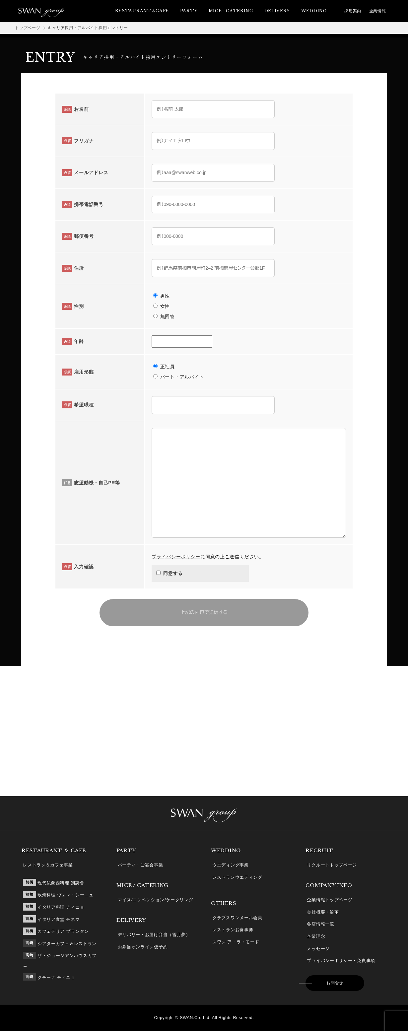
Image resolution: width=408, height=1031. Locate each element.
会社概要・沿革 (323, 912)
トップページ (27, 28)
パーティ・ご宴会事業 (140, 864)
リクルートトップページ (332, 864)
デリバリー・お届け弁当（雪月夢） (154, 934)
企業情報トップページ (329, 899)
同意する (169, 573)
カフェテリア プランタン (63, 931)
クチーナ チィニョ (56, 977)
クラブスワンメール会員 (237, 917)
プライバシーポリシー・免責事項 (341, 960)
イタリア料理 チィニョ (60, 907)
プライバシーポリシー (176, 556)
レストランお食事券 (232, 929)
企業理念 (316, 936)
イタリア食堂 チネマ (58, 919)
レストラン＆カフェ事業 (48, 864)
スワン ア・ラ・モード (235, 941)
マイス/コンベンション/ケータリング (155, 899)
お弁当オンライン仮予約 (143, 946)
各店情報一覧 (320, 924)
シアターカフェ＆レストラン (67, 943)
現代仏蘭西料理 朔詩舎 (60, 882)
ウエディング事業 (230, 864)
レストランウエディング (237, 877)
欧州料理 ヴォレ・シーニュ (65, 894)
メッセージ (318, 948)
